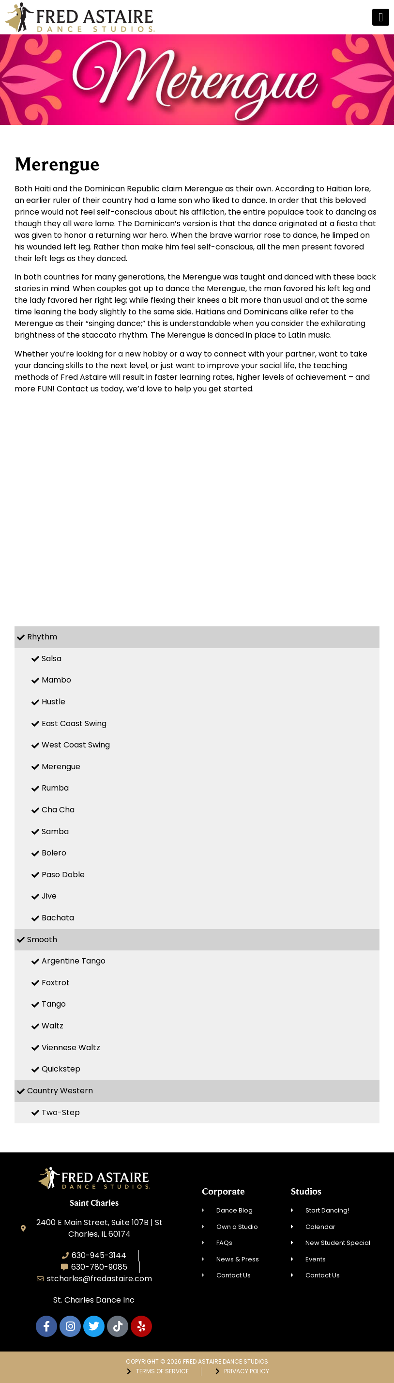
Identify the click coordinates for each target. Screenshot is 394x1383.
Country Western (60, 1090)
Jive (49, 895)
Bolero (54, 852)
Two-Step (61, 1112)
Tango (54, 1004)
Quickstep (61, 1068)
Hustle (53, 701)
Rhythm (42, 636)
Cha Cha (58, 809)
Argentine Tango (74, 960)
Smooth (42, 939)
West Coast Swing (76, 744)
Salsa (51, 658)
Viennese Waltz (71, 1047)
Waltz (52, 1025)
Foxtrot (56, 982)
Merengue (61, 766)
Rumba (55, 787)
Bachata (58, 917)
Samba (55, 831)
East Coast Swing (74, 723)
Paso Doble (63, 874)
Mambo (56, 679)
